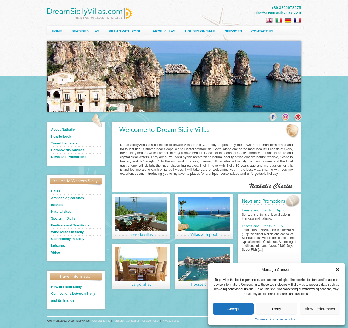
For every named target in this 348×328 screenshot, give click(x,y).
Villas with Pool (125, 31)
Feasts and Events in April (263, 210)
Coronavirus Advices (68, 150)
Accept (233, 309)
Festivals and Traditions (70, 225)
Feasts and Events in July (262, 226)
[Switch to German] (288, 20)
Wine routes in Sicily (67, 232)
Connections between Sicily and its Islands (73, 297)
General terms (101, 320)
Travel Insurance (64, 143)
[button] (337, 269)
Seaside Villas (85, 31)
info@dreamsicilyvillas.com (277, 12)
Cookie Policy (264, 319)
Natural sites (61, 212)
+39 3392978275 (286, 7)
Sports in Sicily (63, 218)
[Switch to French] (297, 20)
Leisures (58, 246)
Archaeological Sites (67, 198)
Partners (118, 320)
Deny (276, 309)
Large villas (162, 31)
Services (233, 31)
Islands (57, 205)
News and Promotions (68, 157)
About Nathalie (63, 130)
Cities (55, 191)
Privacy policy (286, 319)
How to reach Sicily (66, 287)
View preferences (320, 309)
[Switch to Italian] (278, 20)
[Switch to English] (269, 20)
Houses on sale (200, 31)
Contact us (262, 31)
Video (55, 252)
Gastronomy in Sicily (67, 239)
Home (57, 31)
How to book (61, 136)
